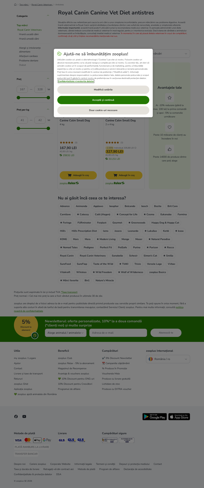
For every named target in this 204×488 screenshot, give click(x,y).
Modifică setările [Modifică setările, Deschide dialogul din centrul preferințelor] (103, 89)
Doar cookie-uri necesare (103, 110)
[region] (103, 83)
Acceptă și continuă (103, 100)
